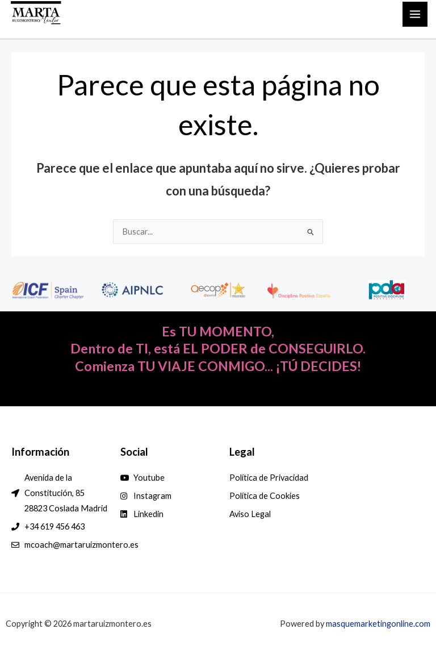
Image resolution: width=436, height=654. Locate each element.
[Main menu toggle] (415, 14)
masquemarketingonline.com (378, 623)
